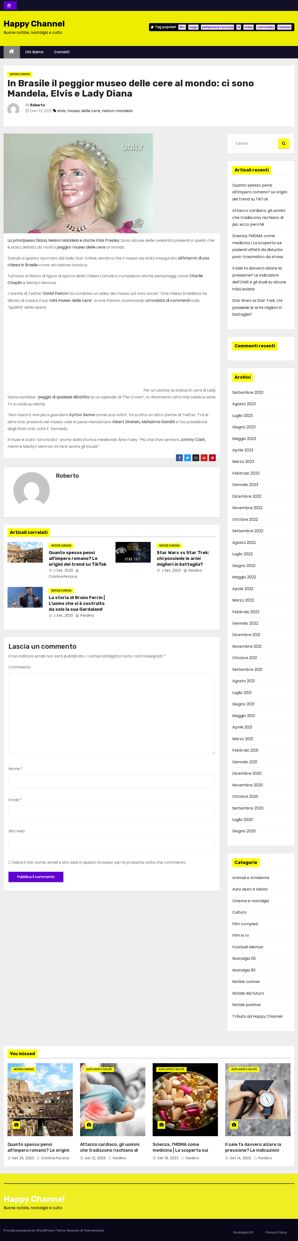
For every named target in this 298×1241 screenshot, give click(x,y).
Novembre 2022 (247, 508)
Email (15, 800)
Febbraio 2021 (245, 750)
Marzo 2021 (242, 739)
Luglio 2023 (242, 415)
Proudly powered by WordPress (29, 1230)
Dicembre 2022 (246, 496)
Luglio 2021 (242, 692)
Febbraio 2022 (245, 612)
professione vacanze (217, 27)
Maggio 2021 (243, 716)
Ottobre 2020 (245, 796)
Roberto (37, 105)
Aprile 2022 (242, 589)
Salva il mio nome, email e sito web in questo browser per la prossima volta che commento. (99, 862)
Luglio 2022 (242, 554)
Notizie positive (246, 1004)
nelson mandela (117, 111)
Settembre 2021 (247, 669)
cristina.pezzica (52, 1158)
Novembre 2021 (247, 646)
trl (238, 27)
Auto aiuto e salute (250, 889)
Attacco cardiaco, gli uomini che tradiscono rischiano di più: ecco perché (258, 217)
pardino (192, 570)
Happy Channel (34, 24)
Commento (19, 667)
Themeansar (94, 1230)
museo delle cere (83, 111)
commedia (265, 27)
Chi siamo (34, 52)
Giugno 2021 (243, 704)
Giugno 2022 (244, 565)
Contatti (61, 52)
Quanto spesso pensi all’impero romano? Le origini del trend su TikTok (78, 558)
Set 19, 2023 (167, 1158)
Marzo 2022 (243, 600)
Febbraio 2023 (245, 473)
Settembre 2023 (247, 392)
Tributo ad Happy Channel (257, 1016)
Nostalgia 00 (244, 958)
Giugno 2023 (244, 427)
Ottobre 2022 (245, 519)
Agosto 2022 (244, 542)
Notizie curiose (20, 74)
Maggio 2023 (244, 438)
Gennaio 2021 (244, 762)
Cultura (239, 912)
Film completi (245, 924)
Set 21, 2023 (95, 1158)
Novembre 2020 (247, 785)
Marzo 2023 (243, 461)
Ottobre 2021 (244, 658)
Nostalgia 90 (244, 970)
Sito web (16, 831)
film (182, 27)
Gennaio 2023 (245, 484)
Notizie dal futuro (248, 993)
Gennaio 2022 (245, 623)
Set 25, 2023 (23, 1158)
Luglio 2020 (242, 819)
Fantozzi (284, 27)
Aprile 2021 (242, 727)
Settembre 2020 (248, 808)
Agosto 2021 (243, 681)
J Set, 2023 (63, 570)
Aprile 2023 (242, 450)
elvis (61, 111)
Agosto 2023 (244, 404)
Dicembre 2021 (246, 635)
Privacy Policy (276, 1232)
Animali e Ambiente (250, 878)
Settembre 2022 (247, 531)
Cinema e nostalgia (250, 901)
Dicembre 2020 (247, 773)
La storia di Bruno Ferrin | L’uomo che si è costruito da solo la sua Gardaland (77, 603)
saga (193, 27)
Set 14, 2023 (240, 1158)
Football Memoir (248, 947)
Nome (15, 769)
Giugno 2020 (244, 831)
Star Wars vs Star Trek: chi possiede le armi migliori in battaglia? (183, 558)
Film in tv (240, 935)
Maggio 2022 (244, 577)
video (248, 27)
